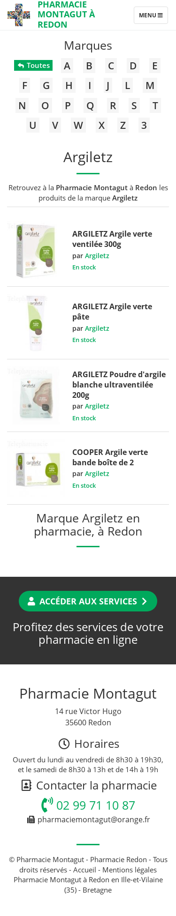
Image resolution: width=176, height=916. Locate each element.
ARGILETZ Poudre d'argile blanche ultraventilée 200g (119, 384)
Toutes (33, 65)
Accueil (84, 869)
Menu (153, 17)
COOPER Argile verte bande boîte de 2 (110, 457)
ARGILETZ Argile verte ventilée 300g (112, 239)
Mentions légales (129, 869)
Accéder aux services (88, 601)
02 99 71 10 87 (88, 805)
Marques (88, 45)
